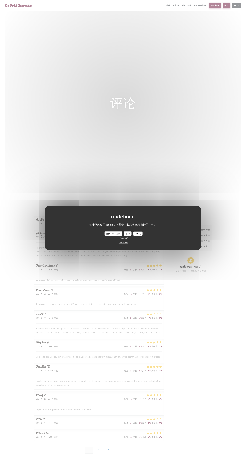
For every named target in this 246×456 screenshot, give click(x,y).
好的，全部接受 (113, 233)
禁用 (128, 233)
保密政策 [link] (124, 238)
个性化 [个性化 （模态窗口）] (138, 233)
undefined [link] (123, 242)
